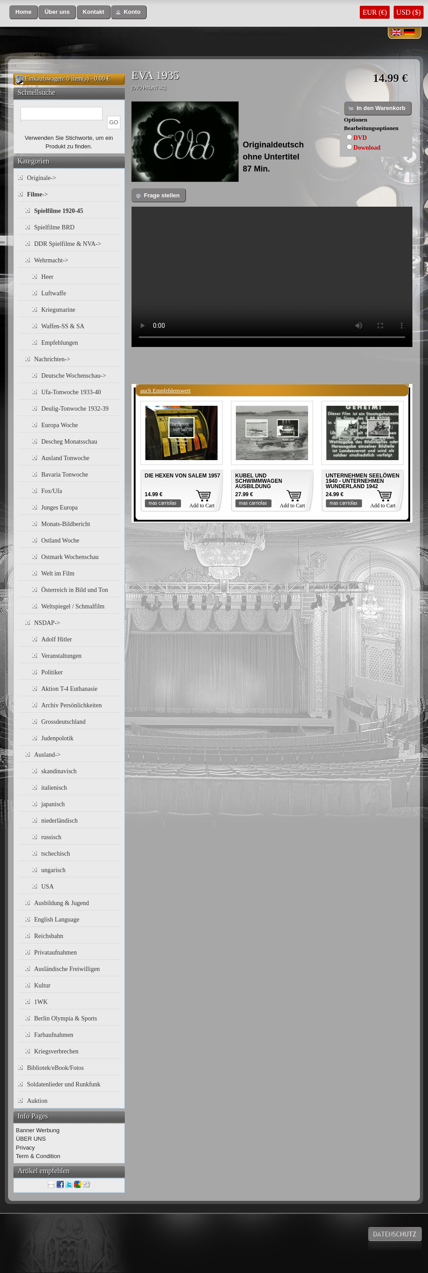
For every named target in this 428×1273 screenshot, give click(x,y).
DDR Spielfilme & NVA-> (67, 244)
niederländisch (59, 820)
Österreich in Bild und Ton (74, 590)
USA (47, 886)
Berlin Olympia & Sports (65, 1018)
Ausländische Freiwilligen (67, 969)
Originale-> (41, 178)
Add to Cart (202, 505)
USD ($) (408, 12)
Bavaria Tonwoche (64, 474)
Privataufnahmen (55, 952)
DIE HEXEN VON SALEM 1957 (182, 476)
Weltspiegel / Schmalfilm (73, 606)
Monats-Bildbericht (66, 524)
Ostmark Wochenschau (70, 557)
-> (37, 194)
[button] (23, 12)
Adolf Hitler (56, 639)
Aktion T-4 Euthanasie (69, 688)
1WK (41, 1002)
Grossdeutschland (63, 721)
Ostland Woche (60, 540)
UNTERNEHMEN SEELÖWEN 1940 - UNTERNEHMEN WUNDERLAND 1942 (362, 481)
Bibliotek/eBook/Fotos (55, 1068)
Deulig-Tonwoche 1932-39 (75, 408)
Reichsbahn (48, 936)
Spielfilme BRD (54, 227)
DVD (360, 138)
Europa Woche (59, 425)
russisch (51, 837)
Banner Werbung (38, 1130)
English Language (56, 919)
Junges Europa (59, 507)
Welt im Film (57, 573)
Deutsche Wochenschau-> (73, 375)
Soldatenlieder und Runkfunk (64, 1084)
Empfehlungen (59, 342)
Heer (47, 276)
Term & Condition (38, 1156)
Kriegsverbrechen (56, 1051)
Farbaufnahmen (54, 1035)
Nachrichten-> (52, 359)
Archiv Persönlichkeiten (71, 705)
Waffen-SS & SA (63, 326)
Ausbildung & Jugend (61, 903)
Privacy (25, 1147)
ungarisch (53, 870)
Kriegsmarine (58, 309)
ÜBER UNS (31, 1138)
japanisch (53, 804)
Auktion (37, 1101)
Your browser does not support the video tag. (272, 277)
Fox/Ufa (51, 491)
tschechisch (55, 853)
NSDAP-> (47, 623)
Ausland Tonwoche (65, 458)
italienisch (54, 787)
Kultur (42, 985)
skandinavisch (59, 771)
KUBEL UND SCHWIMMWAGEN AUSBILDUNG (258, 481)
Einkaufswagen (44, 78)
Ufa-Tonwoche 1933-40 (71, 392)
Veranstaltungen (61, 656)
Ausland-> (47, 754)
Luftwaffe (53, 293)
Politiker (52, 672)
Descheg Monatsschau (69, 441)
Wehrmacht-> (51, 260)
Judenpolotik (57, 738)
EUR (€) (374, 12)
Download (367, 147)
